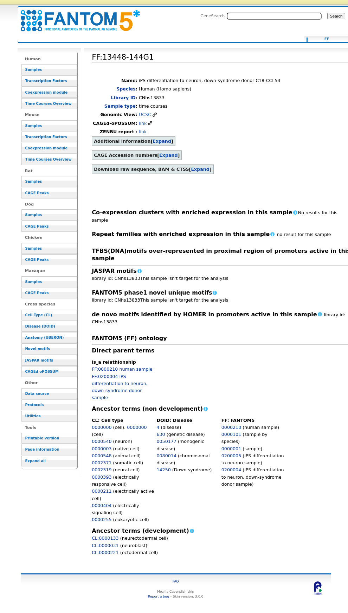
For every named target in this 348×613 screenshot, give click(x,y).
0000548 (101, 455)
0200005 (231, 455)
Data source (37, 394)
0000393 (101, 477)
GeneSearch (212, 15)
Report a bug (158, 596)
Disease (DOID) (40, 326)
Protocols (34, 405)
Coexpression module (46, 92)
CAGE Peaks (37, 193)
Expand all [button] (35, 461)
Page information (42, 449)
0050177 (166, 441)
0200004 (231, 469)
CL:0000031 (105, 545)
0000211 (101, 491)
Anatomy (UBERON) (44, 337)
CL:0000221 (105, 552)
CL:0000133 (105, 538)
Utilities (33, 416)
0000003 (101, 448)
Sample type (120, 106)
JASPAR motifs (39, 360)
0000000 (101, 427)
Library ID (123, 97)
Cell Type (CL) (38, 315)
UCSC (145, 114)
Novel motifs (37, 349)
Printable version (42, 438)
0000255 (101, 519)
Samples (33, 70)
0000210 (231, 427)
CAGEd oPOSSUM (42, 371)
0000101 (231, 434)
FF (326, 39)
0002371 (101, 462)
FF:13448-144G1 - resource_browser (76, 16)
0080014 (166, 455)
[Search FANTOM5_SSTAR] (274, 16)
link (143, 123)
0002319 (101, 469)
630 (160, 434)
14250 (163, 469)
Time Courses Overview (48, 104)
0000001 (231, 448)
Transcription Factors (46, 81)
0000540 (101, 441)
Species (126, 89)
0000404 (101, 505)
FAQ (176, 581)
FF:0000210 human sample (122, 369)
